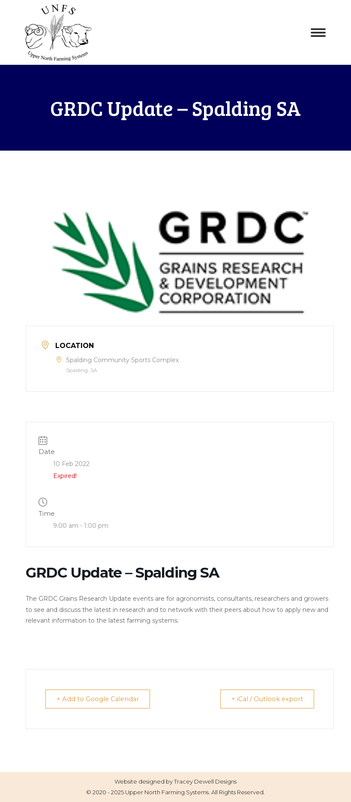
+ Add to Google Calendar (100, 699)
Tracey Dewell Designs (205, 781)
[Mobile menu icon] (318, 32)
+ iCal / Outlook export (265, 699)
